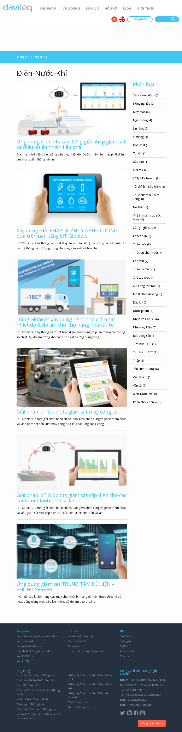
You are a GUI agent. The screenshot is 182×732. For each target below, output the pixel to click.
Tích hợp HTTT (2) (145, 352)
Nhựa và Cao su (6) (146, 319)
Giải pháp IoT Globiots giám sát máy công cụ (67, 411)
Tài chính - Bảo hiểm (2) (149, 187)
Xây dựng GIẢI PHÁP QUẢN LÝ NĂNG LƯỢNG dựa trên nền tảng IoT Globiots (67, 233)
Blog (127, 8)
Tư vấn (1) (140, 153)
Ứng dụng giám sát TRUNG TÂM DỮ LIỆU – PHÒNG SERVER (65, 586)
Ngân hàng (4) (142, 120)
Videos (124, 656)
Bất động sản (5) (144, 336)
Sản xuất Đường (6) (146, 369)
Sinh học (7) (140, 128)
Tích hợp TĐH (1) (144, 344)
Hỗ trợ (111, 8)
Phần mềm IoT (77, 646)
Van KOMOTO (25, 656)
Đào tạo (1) (140, 162)
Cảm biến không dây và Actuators (37, 636)
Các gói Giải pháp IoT (29, 646)
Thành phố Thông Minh (31, 704)
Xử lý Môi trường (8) (146, 178)
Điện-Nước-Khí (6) (145, 394)
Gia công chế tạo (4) (146, 286)
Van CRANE (23, 661)
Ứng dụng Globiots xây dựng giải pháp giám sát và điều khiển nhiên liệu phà (71, 144)
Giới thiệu (145, 8)
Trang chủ (23, 57)
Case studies (128, 651)
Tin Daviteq (127, 636)
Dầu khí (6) (140, 302)
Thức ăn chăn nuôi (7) (147, 253)
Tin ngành (126, 641)
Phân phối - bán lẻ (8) (147, 402)
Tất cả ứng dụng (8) (146, 95)
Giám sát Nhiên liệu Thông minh (36, 680)
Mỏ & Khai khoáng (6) (147, 294)
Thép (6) (138, 360)
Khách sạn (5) (142, 236)
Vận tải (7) (139, 385)
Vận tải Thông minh (28, 685)
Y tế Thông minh (78, 702)
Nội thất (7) (140, 207)
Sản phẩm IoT (25, 641)
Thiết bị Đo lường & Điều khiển (35, 651)
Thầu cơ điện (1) (144, 269)
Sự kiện (124, 646)
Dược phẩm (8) (143, 311)
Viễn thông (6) (142, 377)
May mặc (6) (141, 112)
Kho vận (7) (140, 261)
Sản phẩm (48, 8)
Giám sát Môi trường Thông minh (37, 709)
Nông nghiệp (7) (143, 103)
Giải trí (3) (139, 170)
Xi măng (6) (140, 137)
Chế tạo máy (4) (143, 277)
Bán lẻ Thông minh (79, 707)
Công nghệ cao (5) (145, 228)
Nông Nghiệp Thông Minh (32, 699)
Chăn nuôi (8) (142, 244)
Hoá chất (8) (141, 145)
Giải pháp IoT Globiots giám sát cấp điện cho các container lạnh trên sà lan (71, 498)
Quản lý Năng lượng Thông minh (36, 675)
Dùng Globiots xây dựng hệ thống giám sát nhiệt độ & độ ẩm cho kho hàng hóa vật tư (66, 322)
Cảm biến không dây (81, 636)
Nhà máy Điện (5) (144, 327)
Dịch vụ (92, 8)
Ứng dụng (71, 8)
